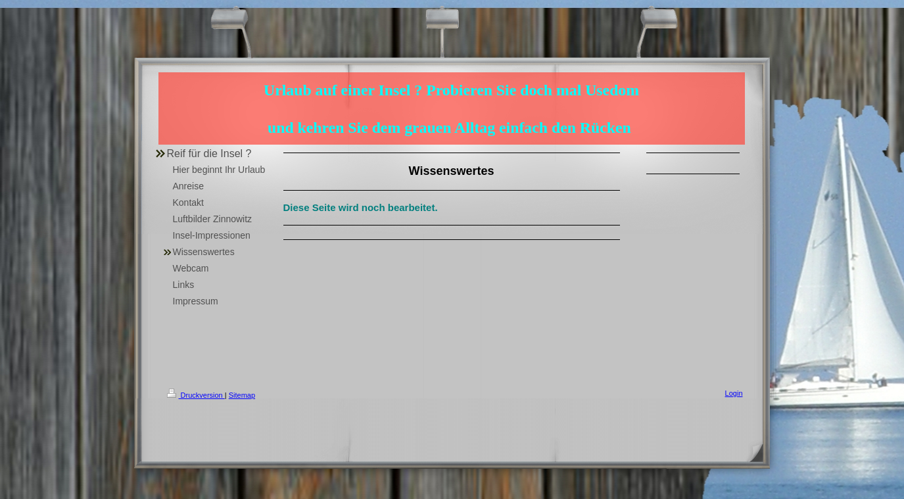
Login (734, 393)
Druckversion (196, 395)
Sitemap (242, 395)
